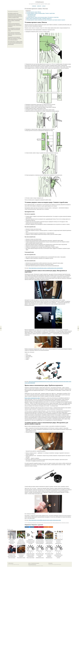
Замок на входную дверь (40, 541)
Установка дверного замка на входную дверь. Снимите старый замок (41, 13)
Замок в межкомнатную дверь (57, 541)
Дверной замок (34, 541)
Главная (34, 5)
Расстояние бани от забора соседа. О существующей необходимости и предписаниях (15, 43)
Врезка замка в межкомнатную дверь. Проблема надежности (39, 18)
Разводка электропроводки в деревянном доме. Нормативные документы (14, 25)
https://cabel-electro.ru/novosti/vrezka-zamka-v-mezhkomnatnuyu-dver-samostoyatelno (46, 268)
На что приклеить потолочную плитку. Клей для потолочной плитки (14, 29)
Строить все (39, 2)
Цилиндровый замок (32, 14)
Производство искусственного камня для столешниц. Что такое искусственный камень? (14, 38)
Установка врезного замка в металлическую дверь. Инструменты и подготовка (42, 17)
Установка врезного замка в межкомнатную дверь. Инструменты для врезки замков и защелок (46, 19)
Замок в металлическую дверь (48, 541)
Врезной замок (30, 541)
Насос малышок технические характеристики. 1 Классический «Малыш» (14, 34)
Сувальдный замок (31, 15)
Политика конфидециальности (32, 583)
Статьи (43, 5)
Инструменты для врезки (65, 541)
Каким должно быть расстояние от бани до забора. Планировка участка (15, 20)
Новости (39, 5)
